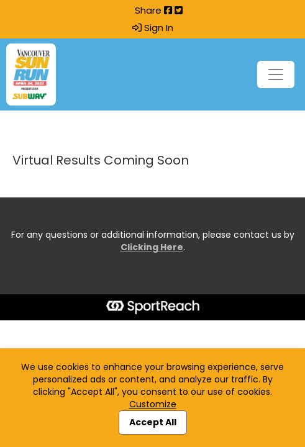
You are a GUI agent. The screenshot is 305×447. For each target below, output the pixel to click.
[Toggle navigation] (275, 74)
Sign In (152, 28)
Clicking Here (152, 247)
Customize (152, 404)
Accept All (152, 422)
